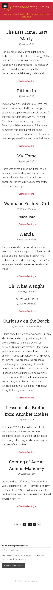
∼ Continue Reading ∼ (26, 81)
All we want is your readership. (15, 546)
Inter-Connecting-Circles (29, 581)
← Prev (17, 524)
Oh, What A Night (26, 286)
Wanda (26, 234)
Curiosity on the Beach (26, 321)
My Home (26, 156)
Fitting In (26, 91)
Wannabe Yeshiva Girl (26, 203)
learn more (26, 17)
